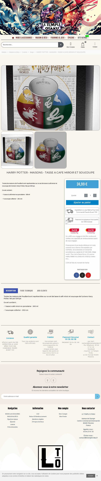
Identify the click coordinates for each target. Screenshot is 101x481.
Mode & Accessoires (24, 37)
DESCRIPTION (11, 291)
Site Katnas (83, 37)
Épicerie (71, 37)
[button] (2, 98)
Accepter (90, 475)
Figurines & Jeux (57, 37)
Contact (95, 47)
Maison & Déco (41, 37)
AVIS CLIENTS (42, 291)
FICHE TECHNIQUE (26, 291)
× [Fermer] (97, 475)
